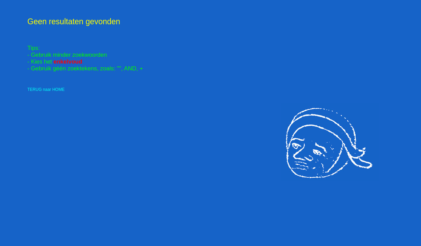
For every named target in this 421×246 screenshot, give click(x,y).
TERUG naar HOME (46, 89)
